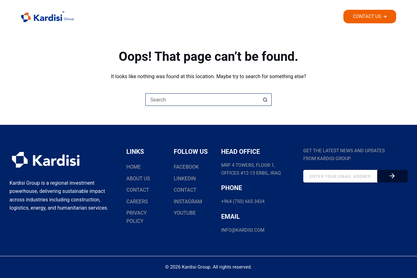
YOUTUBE (185, 213)
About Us (175, 17)
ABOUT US (138, 179)
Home (143, 17)
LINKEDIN (185, 179)
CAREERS (137, 202)
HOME (133, 167)
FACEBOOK (186, 167)
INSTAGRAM (188, 202)
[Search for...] (202, 99)
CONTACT (137, 190)
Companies (218, 17)
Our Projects (264, 17)
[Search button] (265, 99)
